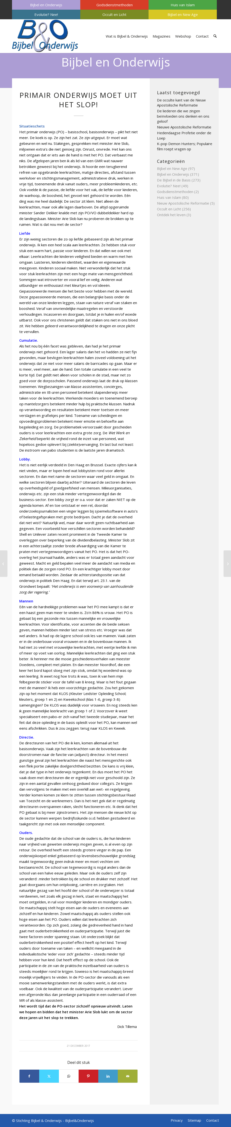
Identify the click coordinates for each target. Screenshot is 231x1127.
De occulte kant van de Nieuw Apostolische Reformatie (181, 103)
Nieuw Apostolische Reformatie (183, 203)
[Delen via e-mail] (127, 1076)
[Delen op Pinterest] (88, 1076)
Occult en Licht (114, 14)
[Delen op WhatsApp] (69, 1076)
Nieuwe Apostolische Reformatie (184, 127)
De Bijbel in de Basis (174, 180)
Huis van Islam (183, 4)
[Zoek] (215, 36)
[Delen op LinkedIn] (108, 1076)
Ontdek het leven (171, 214)
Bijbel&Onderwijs (79, 1120)
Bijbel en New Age (183, 14)
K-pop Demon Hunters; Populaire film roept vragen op (184, 146)
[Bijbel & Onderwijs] (45, 36)
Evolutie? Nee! (46, 14)
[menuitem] (46, 5)
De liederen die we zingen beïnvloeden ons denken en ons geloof (183, 116)
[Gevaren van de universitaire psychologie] (227, 563)
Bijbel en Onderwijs (46, 4)
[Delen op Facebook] (29, 1076)
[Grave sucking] (3, 563)
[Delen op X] (49, 1076)
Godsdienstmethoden (114, 4)
